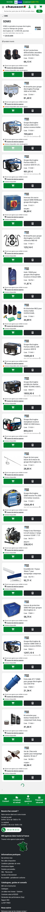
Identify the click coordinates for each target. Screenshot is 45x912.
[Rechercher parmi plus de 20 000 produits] (19, 11)
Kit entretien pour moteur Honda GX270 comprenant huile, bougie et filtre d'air (33, 717)
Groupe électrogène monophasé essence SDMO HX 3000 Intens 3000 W (32, 421)
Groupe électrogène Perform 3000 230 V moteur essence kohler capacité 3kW (32, 125)
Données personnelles (8, 869)
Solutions (19, 892)
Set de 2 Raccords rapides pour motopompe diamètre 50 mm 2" (33, 753)
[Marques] (2, 16)
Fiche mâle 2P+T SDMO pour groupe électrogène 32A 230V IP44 (33, 681)
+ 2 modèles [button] (15, 580)
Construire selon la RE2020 (9, 894)
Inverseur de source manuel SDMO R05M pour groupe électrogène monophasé (33, 199)
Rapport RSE (5, 900)
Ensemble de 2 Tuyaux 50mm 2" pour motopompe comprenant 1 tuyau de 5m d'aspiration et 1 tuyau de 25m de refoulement (32, 571)
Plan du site (8, 872)
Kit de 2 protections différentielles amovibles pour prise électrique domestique (33, 52)
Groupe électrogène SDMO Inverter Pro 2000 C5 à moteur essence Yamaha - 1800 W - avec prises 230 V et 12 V (32, 495)
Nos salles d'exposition (8, 861)
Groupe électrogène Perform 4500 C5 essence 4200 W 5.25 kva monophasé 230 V (31, 162)
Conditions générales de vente (10, 864)
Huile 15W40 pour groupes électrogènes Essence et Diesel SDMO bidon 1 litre (33, 274)
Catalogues (4, 889)
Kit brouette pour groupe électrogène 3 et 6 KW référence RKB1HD (33, 238)
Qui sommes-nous (6, 858)
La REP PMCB (5, 903)
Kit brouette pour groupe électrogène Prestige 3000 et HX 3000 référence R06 (33, 89)
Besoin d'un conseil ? (9, 811)
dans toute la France (15, 836)
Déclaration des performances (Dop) (12, 897)
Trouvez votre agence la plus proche (12, 839)
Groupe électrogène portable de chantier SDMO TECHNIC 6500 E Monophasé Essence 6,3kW (32, 384)
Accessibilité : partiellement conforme (13, 878)
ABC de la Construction (8, 886)
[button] (14, 68)
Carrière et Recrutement (9, 875)
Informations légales (7, 866)
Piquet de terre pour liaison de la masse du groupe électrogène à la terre (32, 459)
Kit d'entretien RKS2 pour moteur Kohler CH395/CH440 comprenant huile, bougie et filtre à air (33, 310)
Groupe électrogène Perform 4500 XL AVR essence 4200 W (31, 346)
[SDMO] (6, 16)
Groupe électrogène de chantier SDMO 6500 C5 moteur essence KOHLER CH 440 (33, 643)
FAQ (2, 872)
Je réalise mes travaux (8, 892)
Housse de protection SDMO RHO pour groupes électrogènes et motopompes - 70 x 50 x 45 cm (33, 607)
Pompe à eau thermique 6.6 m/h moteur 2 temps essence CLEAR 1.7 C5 (32, 533)
